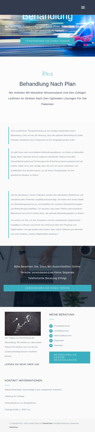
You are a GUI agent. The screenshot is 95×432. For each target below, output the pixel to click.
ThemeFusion (47, 423)
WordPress (14, 427)
